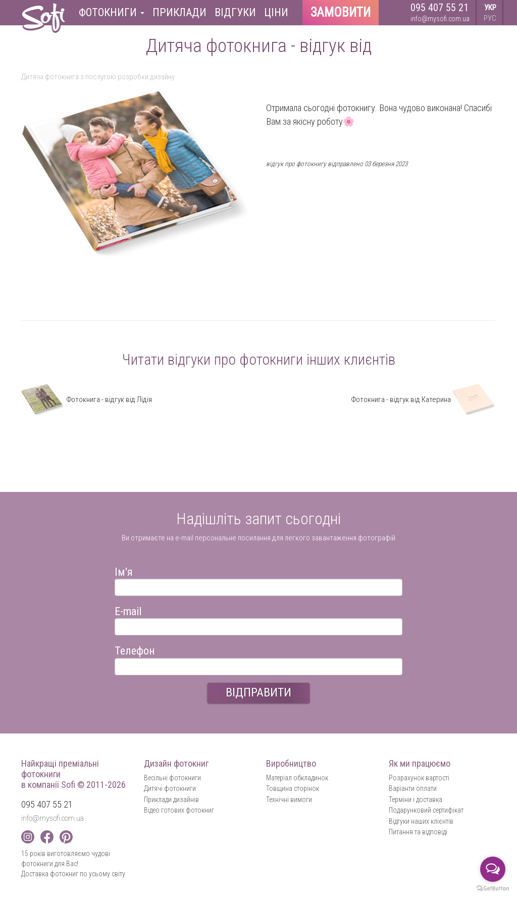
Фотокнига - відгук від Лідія (86, 399)
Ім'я (124, 570)
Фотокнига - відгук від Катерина (423, 399)
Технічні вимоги (289, 799)
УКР (490, 7)
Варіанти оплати (413, 788)
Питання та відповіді (418, 832)
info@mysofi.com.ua (440, 19)
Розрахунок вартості (419, 778)
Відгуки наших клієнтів (421, 821)
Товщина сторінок (292, 788)
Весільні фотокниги (172, 778)
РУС (490, 18)
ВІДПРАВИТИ (258, 692)
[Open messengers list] (492, 869)
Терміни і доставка (415, 799)
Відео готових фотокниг (179, 810)
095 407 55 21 (439, 8)
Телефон (135, 649)
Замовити (341, 12)
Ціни (276, 12)
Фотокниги (111, 12)
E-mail (128, 610)
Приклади (179, 12)
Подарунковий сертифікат (426, 810)
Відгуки (235, 12)
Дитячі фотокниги (170, 788)
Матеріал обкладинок (297, 778)
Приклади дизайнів (171, 799)
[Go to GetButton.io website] (493, 888)
